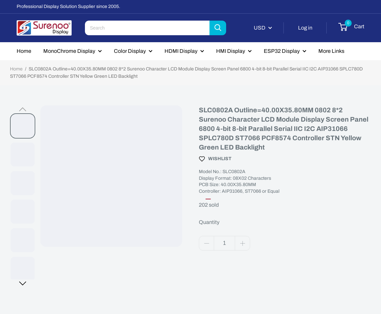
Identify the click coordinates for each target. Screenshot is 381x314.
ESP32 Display (282, 51)
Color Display (130, 51)
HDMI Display (181, 51)
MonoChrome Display (69, 51)
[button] (23, 109)
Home (24, 51)
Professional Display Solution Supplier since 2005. (68, 6)
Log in (305, 28)
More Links (331, 51)
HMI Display (230, 51)
